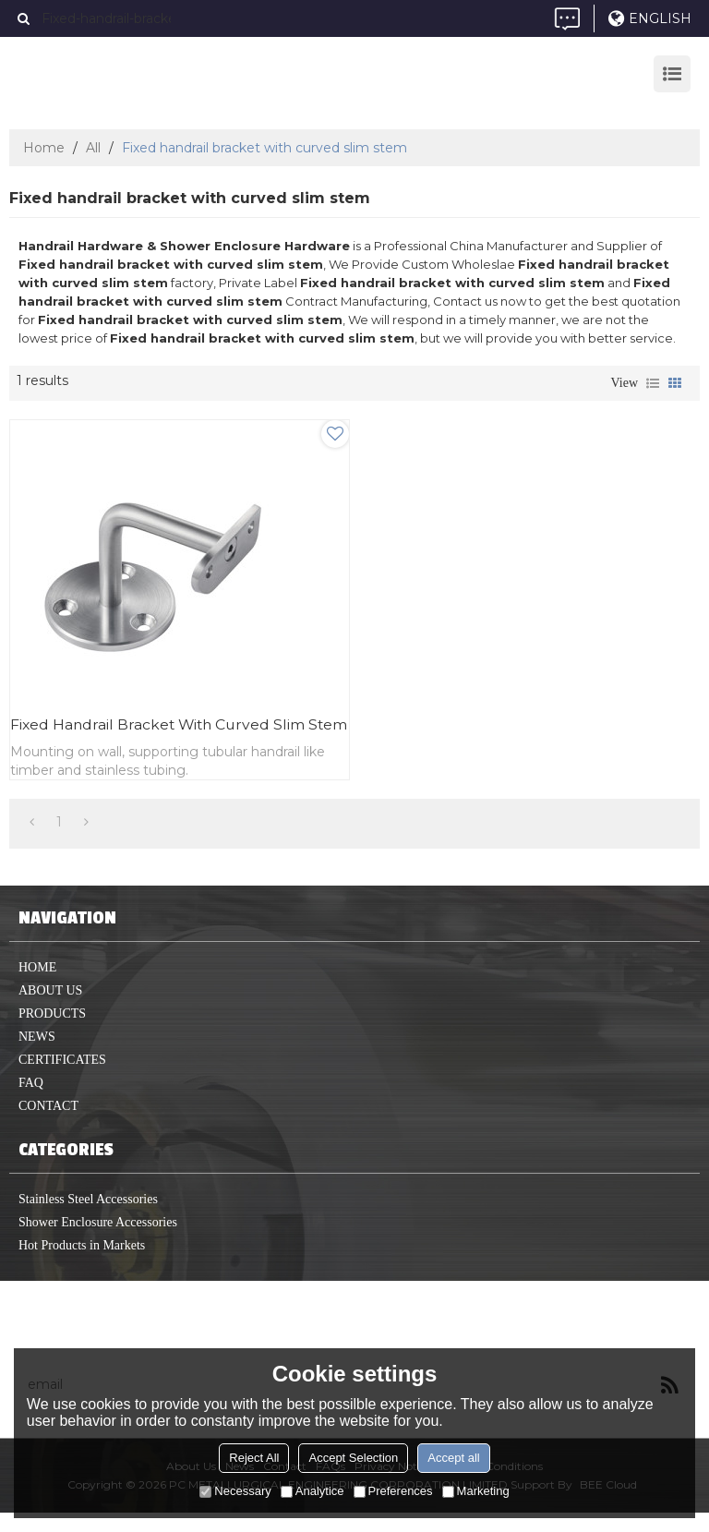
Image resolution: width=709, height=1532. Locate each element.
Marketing (476, 1491)
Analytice (312, 1491)
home (37, 987)
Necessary (234, 1491)
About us (50, 1010)
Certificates (62, 1079)
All (93, 147)
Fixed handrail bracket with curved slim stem (160, 734)
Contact (48, 1125)
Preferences (393, 1491)
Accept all (453, 1458)
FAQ (30, 1102)
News (36, 1056)
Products (52, 1033)
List (653, 383)
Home (44, 147)
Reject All (254, 1458)
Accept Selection (353, 1458)
